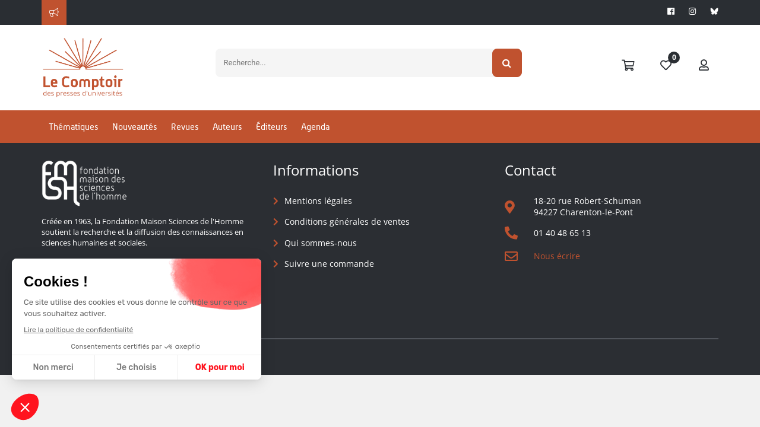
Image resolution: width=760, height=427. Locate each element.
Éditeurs (271, 127)
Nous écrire (557, 256)
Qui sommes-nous (320, 242)
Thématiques (73, 127)
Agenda (315, 127)
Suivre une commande (329, 263)
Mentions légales (318, 200)
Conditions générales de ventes (347, 221)
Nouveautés (134, 127)
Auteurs (227, 127)
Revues (184, 127)
